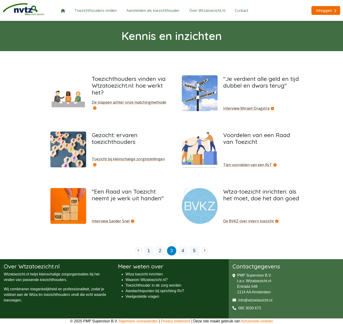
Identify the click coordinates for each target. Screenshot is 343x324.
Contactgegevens (256, 266)
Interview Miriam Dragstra (246, 108)
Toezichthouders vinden (96, 10)
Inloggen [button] (326, 10)
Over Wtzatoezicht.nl (207, 10)
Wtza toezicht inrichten (144, 274)
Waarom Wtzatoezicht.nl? (146, 280)
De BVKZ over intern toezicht (248, 221)
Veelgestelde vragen (142, 296)
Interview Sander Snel (111, 221)
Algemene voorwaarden (138, 321)
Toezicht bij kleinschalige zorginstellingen (128, 159)
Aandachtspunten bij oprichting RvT (154, 291)
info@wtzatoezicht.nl (252, 300)
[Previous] (138, 250)
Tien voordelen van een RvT (247, 164)
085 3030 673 (246, 308)
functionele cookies (257, 321)
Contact (241, 10)
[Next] (204, 250)
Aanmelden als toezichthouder (153, 10)
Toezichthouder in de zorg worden (153, 285)
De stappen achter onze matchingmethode (129, 102)
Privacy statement (175, 321)
